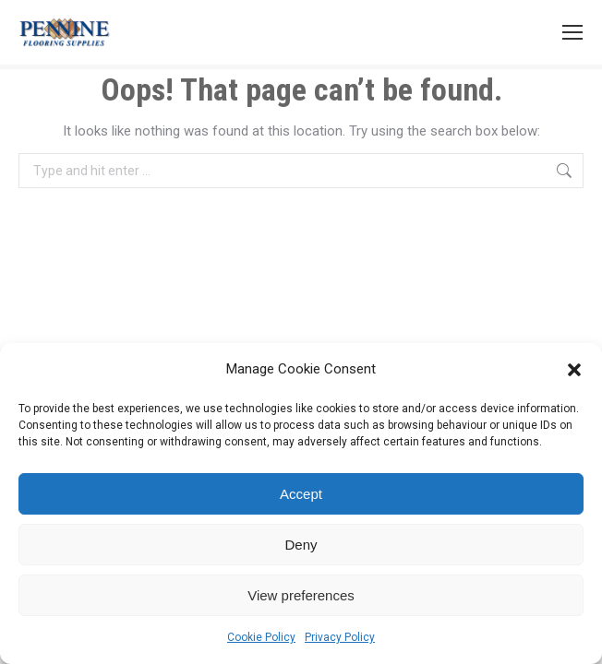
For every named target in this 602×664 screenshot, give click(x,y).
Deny (300, 544)
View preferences (301, 595)
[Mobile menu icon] (572, 32)
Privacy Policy (340, 637)
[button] (574, 370)
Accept (301, 494)
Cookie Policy (261, 637)
